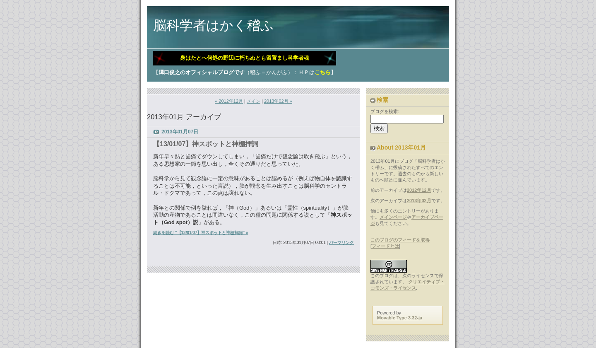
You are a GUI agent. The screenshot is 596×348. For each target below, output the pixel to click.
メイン (253, 101)
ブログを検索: (384, 111)
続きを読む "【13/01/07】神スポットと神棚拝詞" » (200, 232)
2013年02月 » (278, 101)
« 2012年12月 (229, 101)
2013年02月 (419, 200)
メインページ (393, 217)
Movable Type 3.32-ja (399, 317)
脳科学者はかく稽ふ (213, 25)
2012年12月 (419, 190)
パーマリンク (341, 242)
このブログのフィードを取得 (400, 239)
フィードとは (385, 246)
